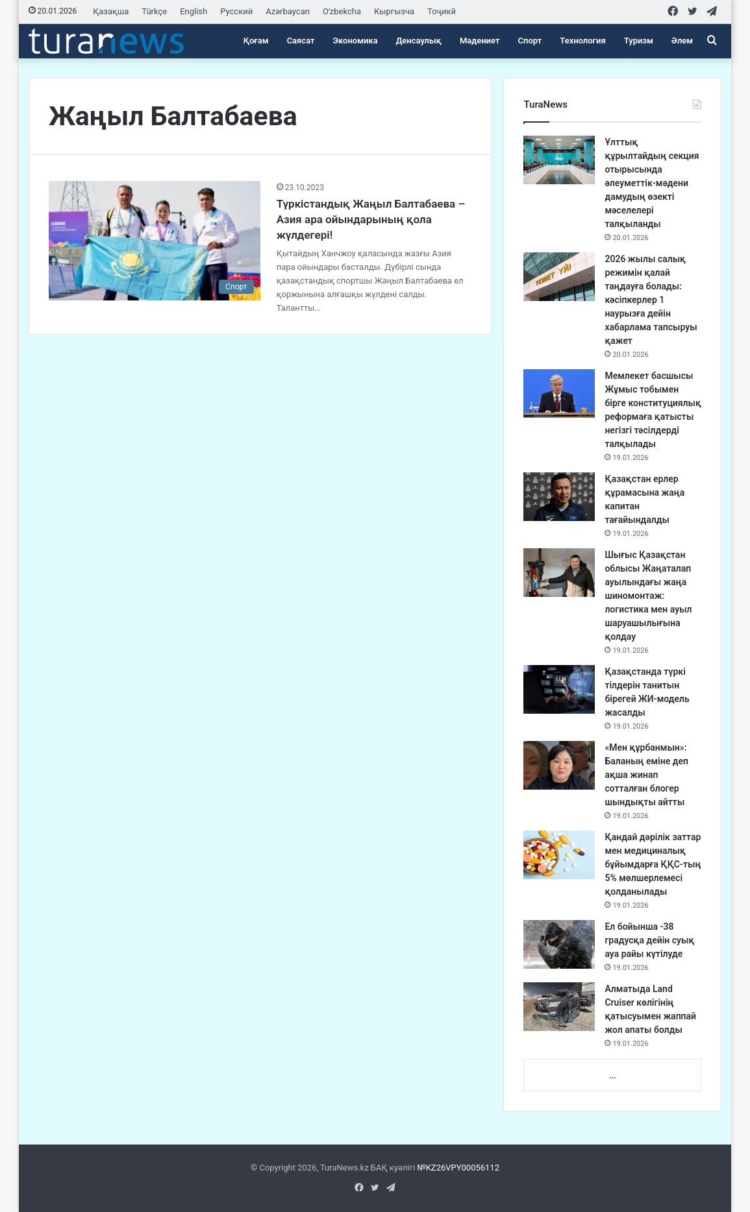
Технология (582, 40)
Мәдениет (480, 40)
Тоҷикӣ (441, 11)
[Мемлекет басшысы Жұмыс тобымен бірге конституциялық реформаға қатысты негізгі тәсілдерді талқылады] (559, 393)
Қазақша (111, 11)
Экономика (355, 40)
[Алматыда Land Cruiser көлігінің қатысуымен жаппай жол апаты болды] (559, 1006)
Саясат (301, 40)
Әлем (682, 40)
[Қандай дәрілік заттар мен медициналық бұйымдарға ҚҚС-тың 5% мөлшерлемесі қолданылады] (559, 854)
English (193, 11)
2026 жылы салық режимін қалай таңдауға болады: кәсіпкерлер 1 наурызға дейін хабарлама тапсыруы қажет (651, 300)
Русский (236, 11)
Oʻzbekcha (342, 11)
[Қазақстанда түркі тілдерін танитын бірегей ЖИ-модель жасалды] (559, 689)
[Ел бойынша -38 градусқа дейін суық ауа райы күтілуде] (559, 944)
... (612, 1075)
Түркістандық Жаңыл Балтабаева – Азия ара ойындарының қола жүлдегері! (371, 219)
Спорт (530, 40)
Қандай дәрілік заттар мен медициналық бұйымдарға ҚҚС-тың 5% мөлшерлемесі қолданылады (653, 864)
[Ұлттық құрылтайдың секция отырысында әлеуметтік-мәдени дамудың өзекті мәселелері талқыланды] (559, 160)
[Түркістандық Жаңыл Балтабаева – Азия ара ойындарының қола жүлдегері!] (154, 240)
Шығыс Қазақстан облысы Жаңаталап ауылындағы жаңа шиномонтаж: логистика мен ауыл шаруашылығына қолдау (648, 596)
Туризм (638, 40)
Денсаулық (419, 40)
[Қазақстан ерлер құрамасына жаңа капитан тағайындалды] (559, 496)
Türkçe (154, 11)
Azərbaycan (288, 11)
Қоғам (256, 40)
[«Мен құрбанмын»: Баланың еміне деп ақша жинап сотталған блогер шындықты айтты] (559, 765)
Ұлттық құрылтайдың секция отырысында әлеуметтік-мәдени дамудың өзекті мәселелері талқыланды (652, 183)
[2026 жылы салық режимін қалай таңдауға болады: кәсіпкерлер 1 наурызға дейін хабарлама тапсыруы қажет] (559, 276)
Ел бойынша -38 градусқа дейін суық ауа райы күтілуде (649, 940)
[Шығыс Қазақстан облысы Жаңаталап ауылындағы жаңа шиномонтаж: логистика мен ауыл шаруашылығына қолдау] (559, 572)
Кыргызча (394, 11)
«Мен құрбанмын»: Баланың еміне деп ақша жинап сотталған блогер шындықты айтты (646, 774)
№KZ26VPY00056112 (458, 1167)
